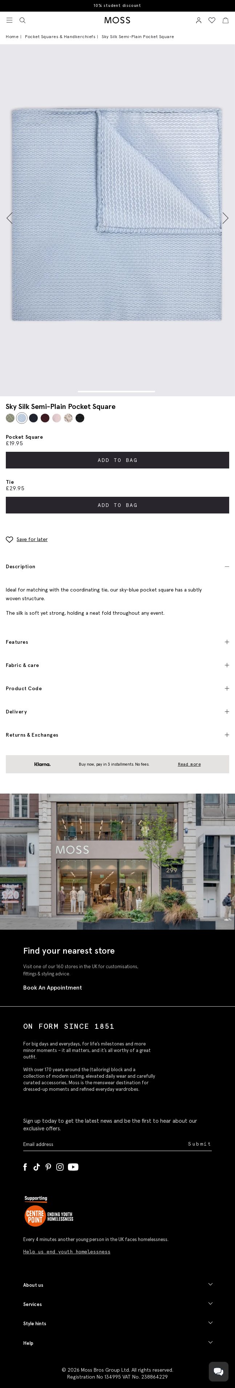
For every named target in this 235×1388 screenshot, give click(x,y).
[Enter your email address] (105, 1144)
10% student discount (117, 6)
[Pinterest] (48, 1165)
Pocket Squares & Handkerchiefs (60, 36)
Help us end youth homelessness (66, 1252)
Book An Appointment (52, 987)
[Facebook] (25, 1165)
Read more (189, 764)
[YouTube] (73, 1165)
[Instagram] (60, 1165)
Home (12, 36)
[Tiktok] (36, 1165)
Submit (200, 1144)
